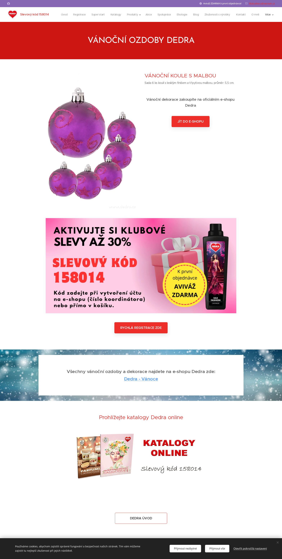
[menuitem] (64, 14)
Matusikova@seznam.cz (262, 3)
